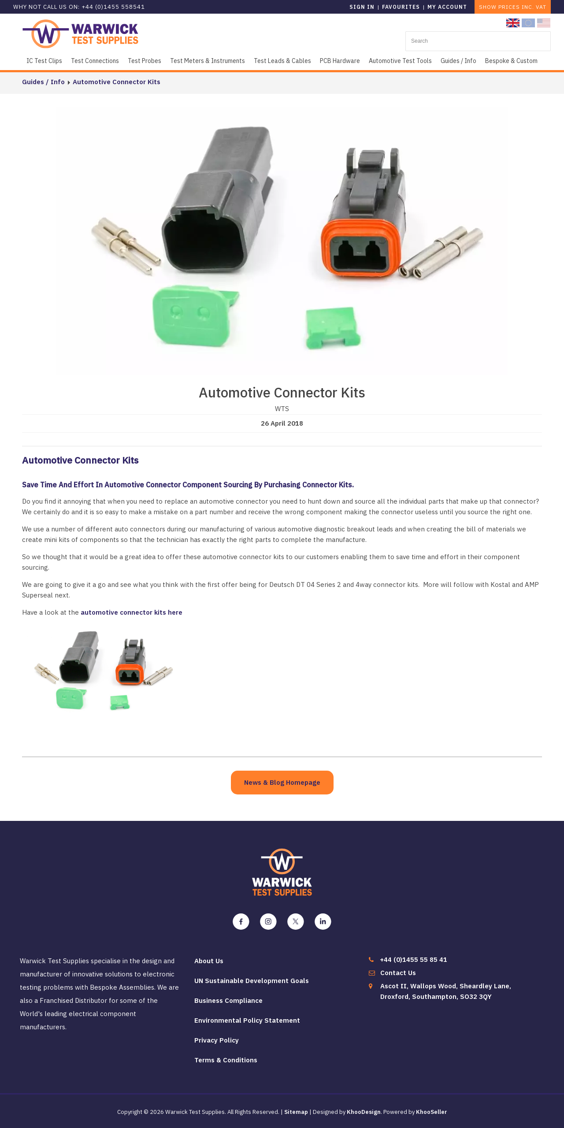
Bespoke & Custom (511, 61)
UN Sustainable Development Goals (251, 980)
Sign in (362, 7)
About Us (208, 961)
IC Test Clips (44, 61)
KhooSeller (431, 1112)
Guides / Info (458, 61)
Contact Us (398, 972)
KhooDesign (364, 1112)
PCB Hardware (340, 61)
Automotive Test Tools (400, 61)
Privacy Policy (216, 1040)
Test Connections (95, 61)
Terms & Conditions (225, 1060)
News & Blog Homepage (282, 782)
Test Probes (144, 61)
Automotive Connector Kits (116, 82)
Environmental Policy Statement (247, 1020)
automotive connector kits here (131, 612)
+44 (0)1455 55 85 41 (413, 959)
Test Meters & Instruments (207, 61)
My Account (447, 7)
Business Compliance (228, 1000)
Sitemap (296, 1112)
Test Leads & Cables (282, 61)
